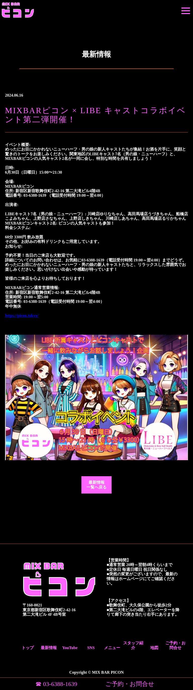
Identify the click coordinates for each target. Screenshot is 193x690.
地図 (154, 648)
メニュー (112, 648)
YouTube (69, 648)
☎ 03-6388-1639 (56, 684)
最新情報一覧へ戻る (96, 484)
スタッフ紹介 (133, 645)
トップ (28, 648)
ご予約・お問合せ (175, 645)
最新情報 (49, 648)
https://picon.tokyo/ (21, 315)
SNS (90, 648)
